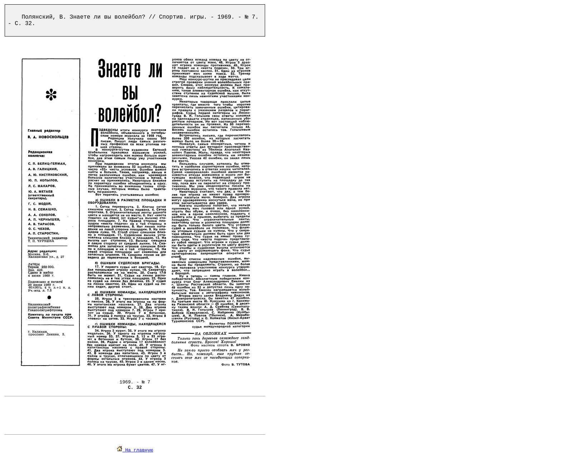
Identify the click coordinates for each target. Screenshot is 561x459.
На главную (135, 450)
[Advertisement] (135, 415)
